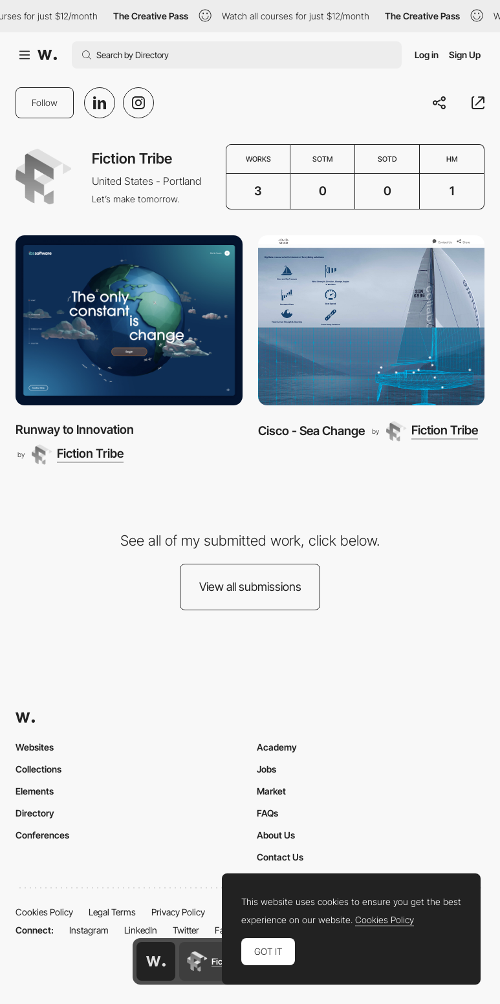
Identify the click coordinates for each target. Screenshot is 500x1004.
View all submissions (250, 586)
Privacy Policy (178, 911)
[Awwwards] (47, 55)
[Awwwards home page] (155, 961)
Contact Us (280, 856)
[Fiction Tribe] (78, 454)
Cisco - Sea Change (311, 430)
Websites (35, 747)
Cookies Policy (44, 911)
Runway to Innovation (75, 429)
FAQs (267, 812)
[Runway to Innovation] (129, 320)
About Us (276, 834)
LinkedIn (140, 929)
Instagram (89, 929)
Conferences (42, 834)
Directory (35, 812)
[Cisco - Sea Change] (371, 320)
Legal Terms (112, 911)
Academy (277, 747)
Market (271, 790)
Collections (38, 769)
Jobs (266, 769)
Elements (35, 790)
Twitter (186, 929)
